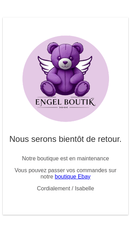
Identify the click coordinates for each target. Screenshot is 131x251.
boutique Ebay (72, 177)
